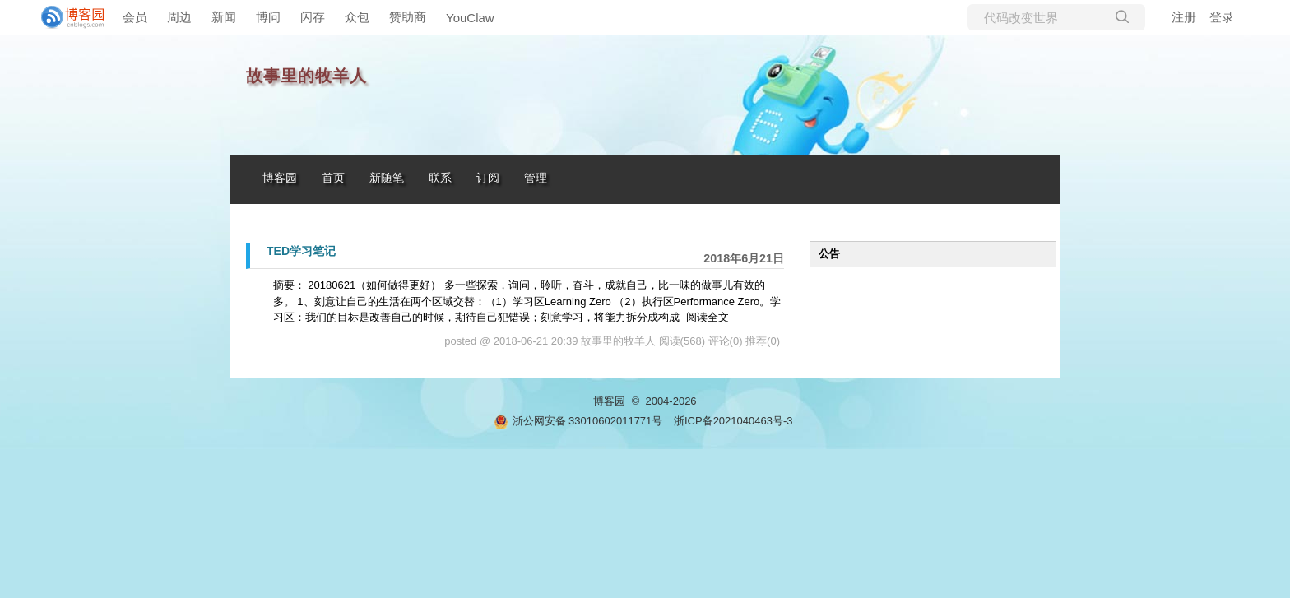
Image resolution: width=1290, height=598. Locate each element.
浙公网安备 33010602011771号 (578, 421)
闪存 (312, 17)
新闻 (223, 17)
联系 (440, 178)
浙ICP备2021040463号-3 (733, 421)
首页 (333, 178)
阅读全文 (707, 317)
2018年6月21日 (743, 258)
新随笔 (386, 178)
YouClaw (470, 18)
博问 (268, 17)
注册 (1184, 17)
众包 (357, 17)
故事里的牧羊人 (306, 76)
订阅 (487, 178)
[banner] (66, 17)
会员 (135, 17)
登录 (1221, 17)
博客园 (279, 178)
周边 (179, 17)
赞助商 (407, 17)
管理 (535, 178)
